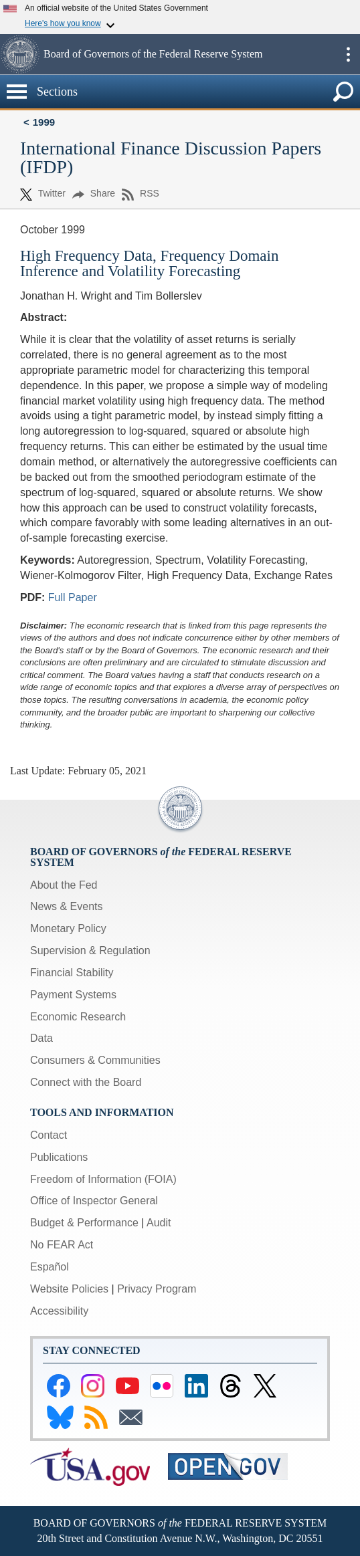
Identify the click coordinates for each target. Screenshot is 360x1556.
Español (49, 1266)
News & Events (66, 906)
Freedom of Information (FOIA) (103, 1179)
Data (41, 1038)
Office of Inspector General (94, 1200)
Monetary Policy (68, 928)
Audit (159, 1222)
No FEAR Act (61, 1244)
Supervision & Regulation (90, 950)
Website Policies (69, 1289)
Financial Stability (72, 972)
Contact (48, 1135)
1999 (44, 122)
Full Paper (72, 597)
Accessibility (59, 1311)
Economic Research (78, 1016)
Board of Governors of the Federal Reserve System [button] (152, 54)
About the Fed (64, 885)
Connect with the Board (85, 1082)
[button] (20, 54)
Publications (59, 1157)
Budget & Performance (84, 1222)
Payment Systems (73, 994)
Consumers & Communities (95, 1060)
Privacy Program (156, 1289)
